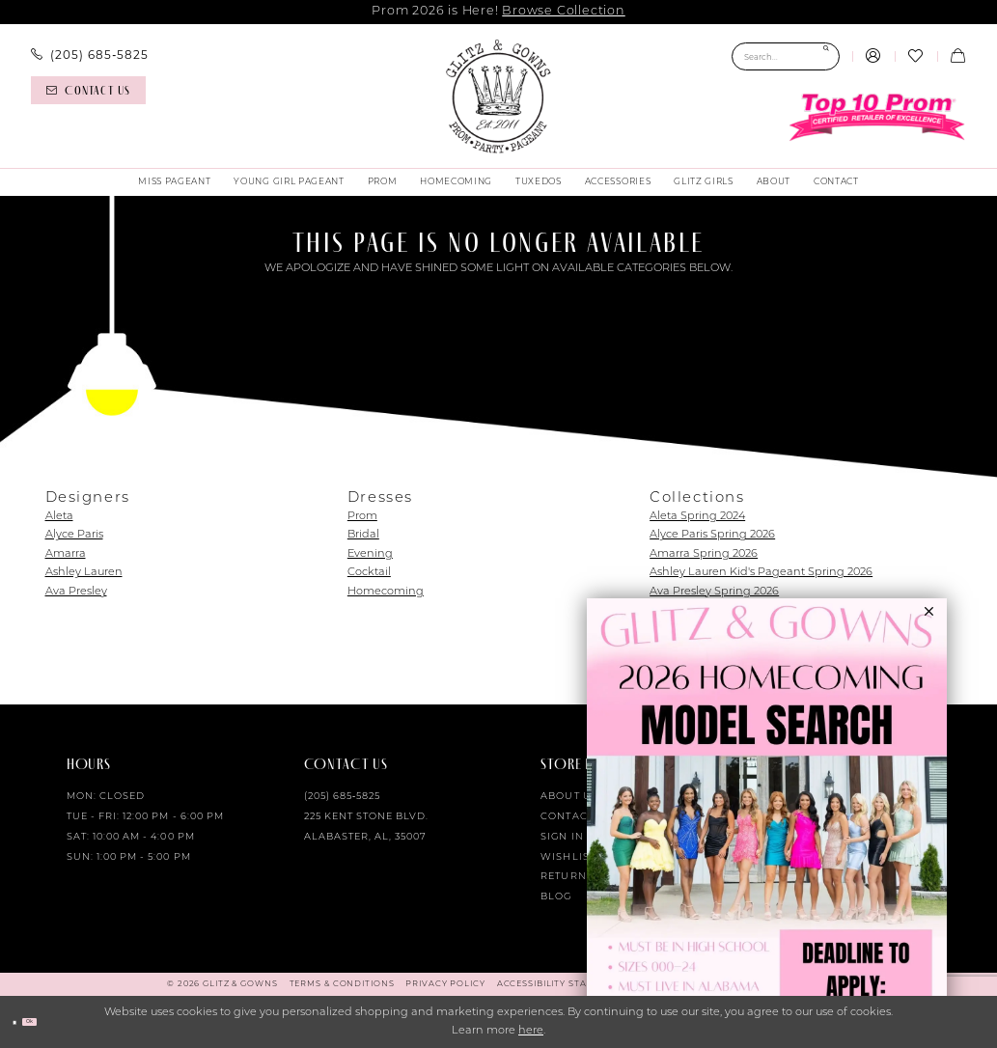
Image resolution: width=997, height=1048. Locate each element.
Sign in (561, 837)
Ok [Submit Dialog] (53, 1021)
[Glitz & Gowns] (498, 96)
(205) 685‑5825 (342, 796)
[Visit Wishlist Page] (916, 56)
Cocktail (369, 572)
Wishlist (567, 857)
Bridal (363, 535)
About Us (568, 796)
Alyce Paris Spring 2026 (712, 535)
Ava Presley (76, 592)
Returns (566, 876)
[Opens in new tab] (767, 823)
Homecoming (385, 592)
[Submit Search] (826, 56)
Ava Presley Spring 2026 (714, 592)
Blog (555, 897)
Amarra (65, 554)
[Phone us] (89, 55)
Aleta (59, 516)
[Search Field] (786, 56)
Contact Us (575, 817)
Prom (362, 516)
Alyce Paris (74, 535)
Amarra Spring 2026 (704, 554)
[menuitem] (89, 55)
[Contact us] (88, 90)
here (530, 1031)
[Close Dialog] (21, 1021)
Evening (370, 554)
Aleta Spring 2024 (697, 516)
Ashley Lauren (84, 572)
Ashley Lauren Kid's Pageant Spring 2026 (761, 572)
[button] (873, 56)
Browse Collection (563, 11)
